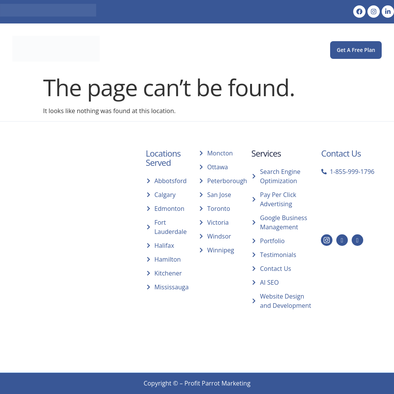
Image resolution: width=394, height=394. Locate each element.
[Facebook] (357, 240)
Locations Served (163, 157)
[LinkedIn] (342, 240)
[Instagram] (326, 240)
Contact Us (341, 153)
